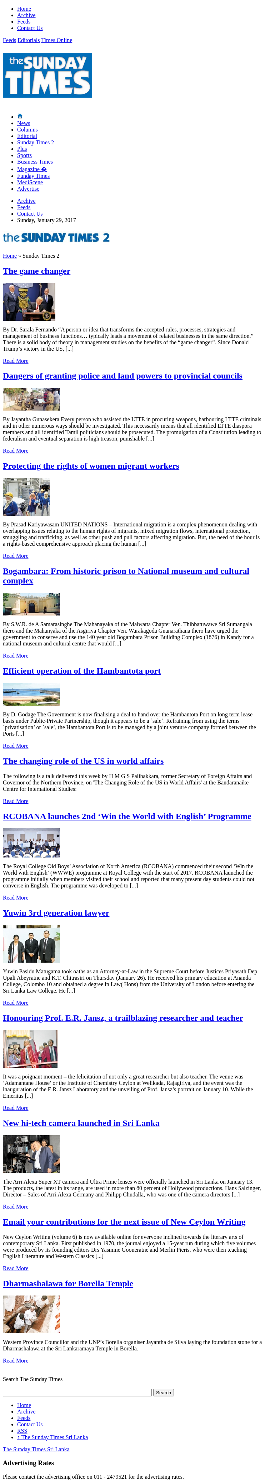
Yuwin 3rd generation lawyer (56, 912)
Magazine (32, 169)
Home (24, 9)
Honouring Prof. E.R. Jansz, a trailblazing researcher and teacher (123, 1018)
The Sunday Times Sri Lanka (52, 1437)
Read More (16, 361)
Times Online (56, 40)
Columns (27, 130)
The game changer (36, 271)
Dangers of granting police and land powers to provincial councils (122, 375)
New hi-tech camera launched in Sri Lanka (81, 1123)
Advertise (28, 189)
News (23, 123)
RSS (22, 1431)
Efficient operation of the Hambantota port (82, 670)
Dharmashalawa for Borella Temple (68, 1283)
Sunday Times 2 (35, 142)
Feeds (23, 22)
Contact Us (30, 28)
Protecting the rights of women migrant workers (91, 465)
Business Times (35, 162)
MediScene (30, 182)
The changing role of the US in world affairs (83, 761)
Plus (22, 149)
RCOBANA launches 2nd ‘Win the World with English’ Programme (127, 816)
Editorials (29, 40)
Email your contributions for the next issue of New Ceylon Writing (124, 1221)
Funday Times (33, 176)
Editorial (27, 136)
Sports (24, 155)
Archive (26, 15)
